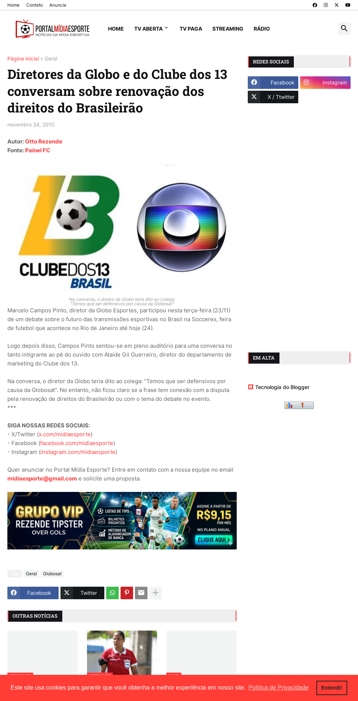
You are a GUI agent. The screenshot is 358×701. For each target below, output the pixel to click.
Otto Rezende (43, 141)
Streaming (227, 28)
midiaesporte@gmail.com (42, 478)
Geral (51, 59)
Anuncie (57, 5)
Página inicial (23, 59)
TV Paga (191, 28)
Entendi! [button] (332, 688)
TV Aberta (148, 28)
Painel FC (37, 150)
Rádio (262, 28)
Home (13, 5)
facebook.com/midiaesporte (76, 443)
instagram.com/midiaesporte (78, 451)
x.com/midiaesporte (65, 434)
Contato (34, 5)
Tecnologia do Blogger (278, 387)
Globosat (52, 573)
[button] (344, 28)
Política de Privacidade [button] (278, 687)
